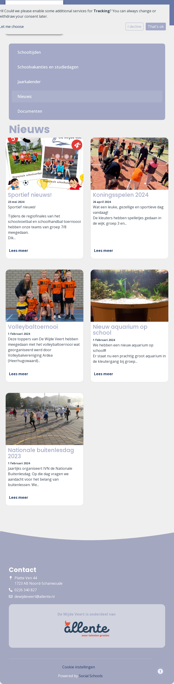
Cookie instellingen (78, 667)
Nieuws (24, 96)
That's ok (156, 26)
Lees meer (18, 250)
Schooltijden (29, 52)
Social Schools (91, 675)
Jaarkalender (29, 81)
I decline (134, 26)
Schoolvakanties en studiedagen (47, 67)
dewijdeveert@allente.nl (34, 596)
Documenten (29, 111)
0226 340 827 (25, 589)
